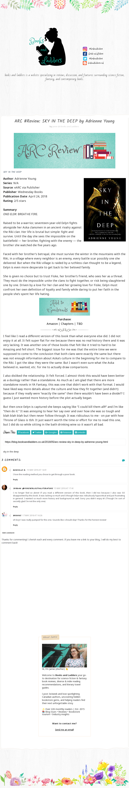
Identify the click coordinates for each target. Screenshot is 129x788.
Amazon (52, 325)
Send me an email (64, 731)
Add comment (8, 534)
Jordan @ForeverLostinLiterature (34, 490)
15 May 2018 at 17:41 (65, 490)
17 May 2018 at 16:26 (33, 517)
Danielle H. (20, 471)
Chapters (67, 325)
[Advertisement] (64, 613)
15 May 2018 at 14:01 (37, 471)
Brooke (18, 517)
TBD (80, 325)
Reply (16, 481)
